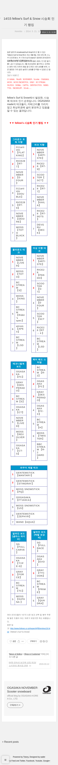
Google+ (46, 761)
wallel (42, 757)
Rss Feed (12, 761)
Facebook (30, 761)
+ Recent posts (10, 742)
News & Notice (15, 654)
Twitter (22, 761)
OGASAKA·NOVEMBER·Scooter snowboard (22, 689)
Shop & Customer (32, 654)
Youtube (38, 761)
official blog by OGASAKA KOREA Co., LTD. (22, 697)
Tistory (26, 757)
